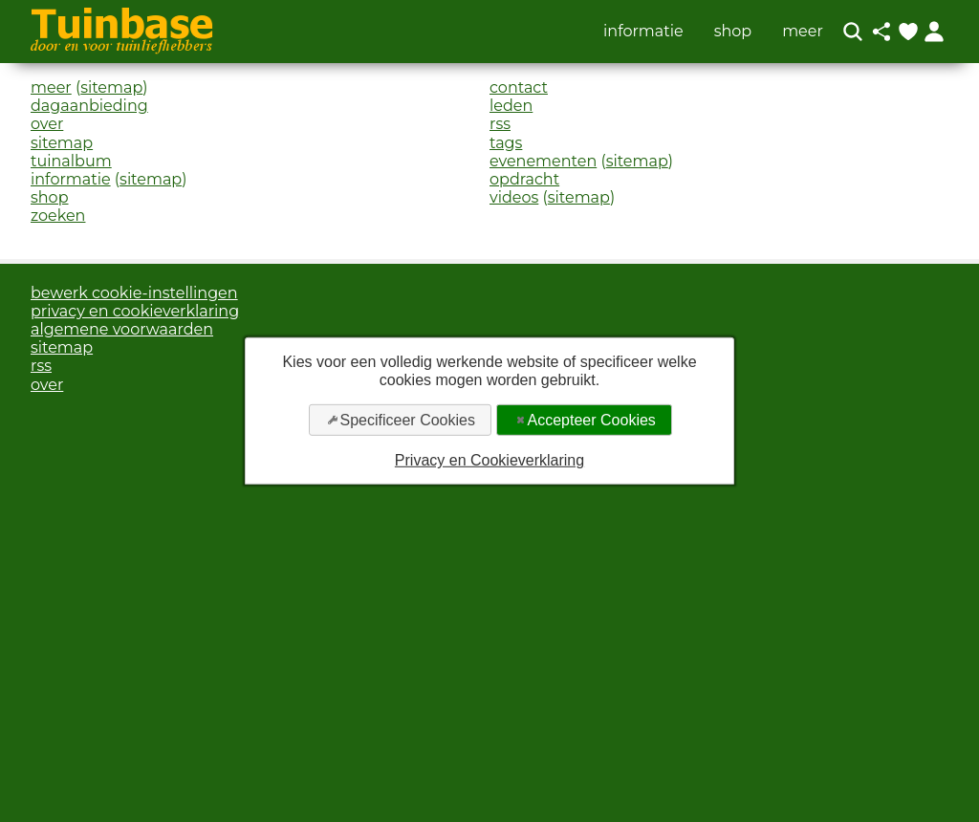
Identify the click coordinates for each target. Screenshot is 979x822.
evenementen (543, 161)
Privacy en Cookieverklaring (489, 460)
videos (514, 197)
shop (733, 31)
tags (506, 143)
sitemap (111, 87)
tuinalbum (71, 161)
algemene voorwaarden (122, 329)
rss (500, 124)
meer (802, 31)
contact (519, 87)
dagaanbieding (89, 106)
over (47, 124)
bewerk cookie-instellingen (134, 293)
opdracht (524, 179)
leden (511, 106)
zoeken (58, 215)
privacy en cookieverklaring (135, 311)
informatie (643, 31)
